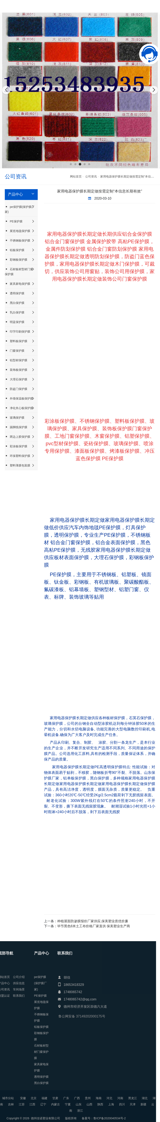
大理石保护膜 (16, 379)
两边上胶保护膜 (17, 436)
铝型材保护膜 (16, 360)
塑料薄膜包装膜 (17, 465)
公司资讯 (91, 176)
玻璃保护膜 (14, 417)
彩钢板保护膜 (16, 259)
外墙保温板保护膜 (19, 398)
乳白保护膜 (14, 312)
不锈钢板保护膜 (17, 240)
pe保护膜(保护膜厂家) (19, 209)
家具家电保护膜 (17, 283)
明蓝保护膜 (14, 322)
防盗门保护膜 (16, 389)
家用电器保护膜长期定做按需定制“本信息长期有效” (99, 191)
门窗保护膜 (14, 350)
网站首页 (76, 176)
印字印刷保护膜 (17, 331)
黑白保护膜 (14, 303)
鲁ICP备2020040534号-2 (30, 1118)
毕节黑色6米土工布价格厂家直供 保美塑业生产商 (93, 926)
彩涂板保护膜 (16, 446)
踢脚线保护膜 (16, 427)
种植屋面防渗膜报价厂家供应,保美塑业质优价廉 (92, 921)
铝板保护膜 (14, 250)
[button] (71, 164)
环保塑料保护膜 (17, 455)
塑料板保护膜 (16, 341)
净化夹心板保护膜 (19, 408)
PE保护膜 (13, 221)
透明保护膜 (14, 293)
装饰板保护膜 (16, 369)
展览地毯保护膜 (17, 231)
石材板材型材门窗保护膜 (19, 271)
